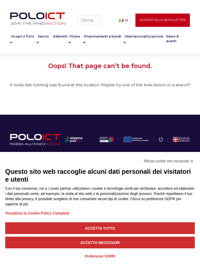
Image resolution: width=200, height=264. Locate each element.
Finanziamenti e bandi (102, 36)
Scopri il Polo (22, 36)
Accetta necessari (100, 243)
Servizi (43, 36)
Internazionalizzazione (143, 36)
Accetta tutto (100, 228)
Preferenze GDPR (100, 256)
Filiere (75, 36)
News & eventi (172, 38)
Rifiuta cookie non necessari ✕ (168, 161)
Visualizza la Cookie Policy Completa (37, 213)
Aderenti (60, 36)
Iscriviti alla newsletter (163, 20)
